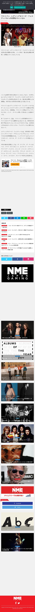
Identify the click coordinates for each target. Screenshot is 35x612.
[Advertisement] (17, 75)
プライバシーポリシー (20, 7)
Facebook (17, 503)
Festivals (4, 213)
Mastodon (10, 213)
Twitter (17, 507)
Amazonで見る (15, 164)
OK (11, 7)
